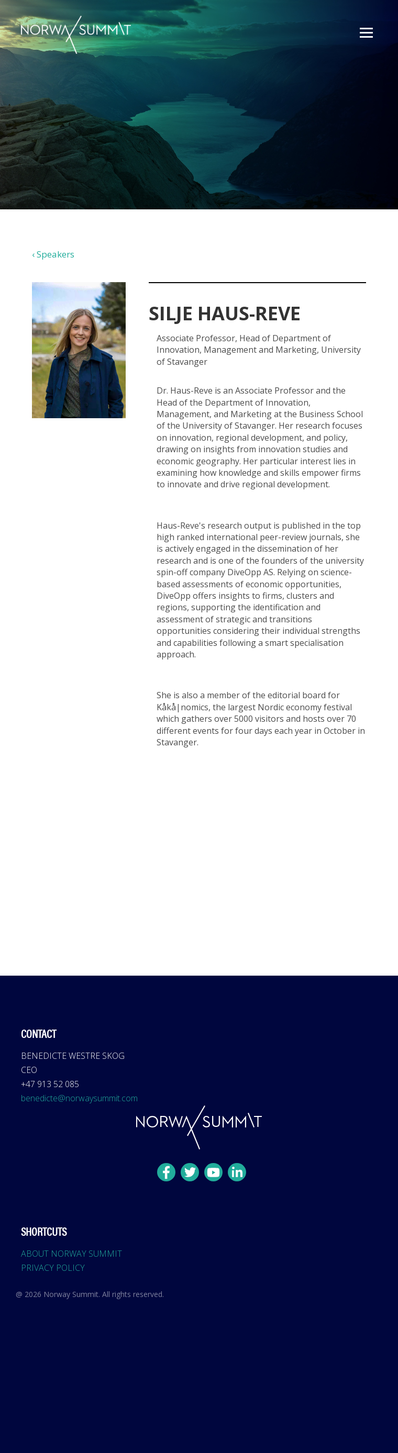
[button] (366, 33)
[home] (73, 35)
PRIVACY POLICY (53, 1267)
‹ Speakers (53, 254)
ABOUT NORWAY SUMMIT (71, 1253)
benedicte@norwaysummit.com (79, 1098)
